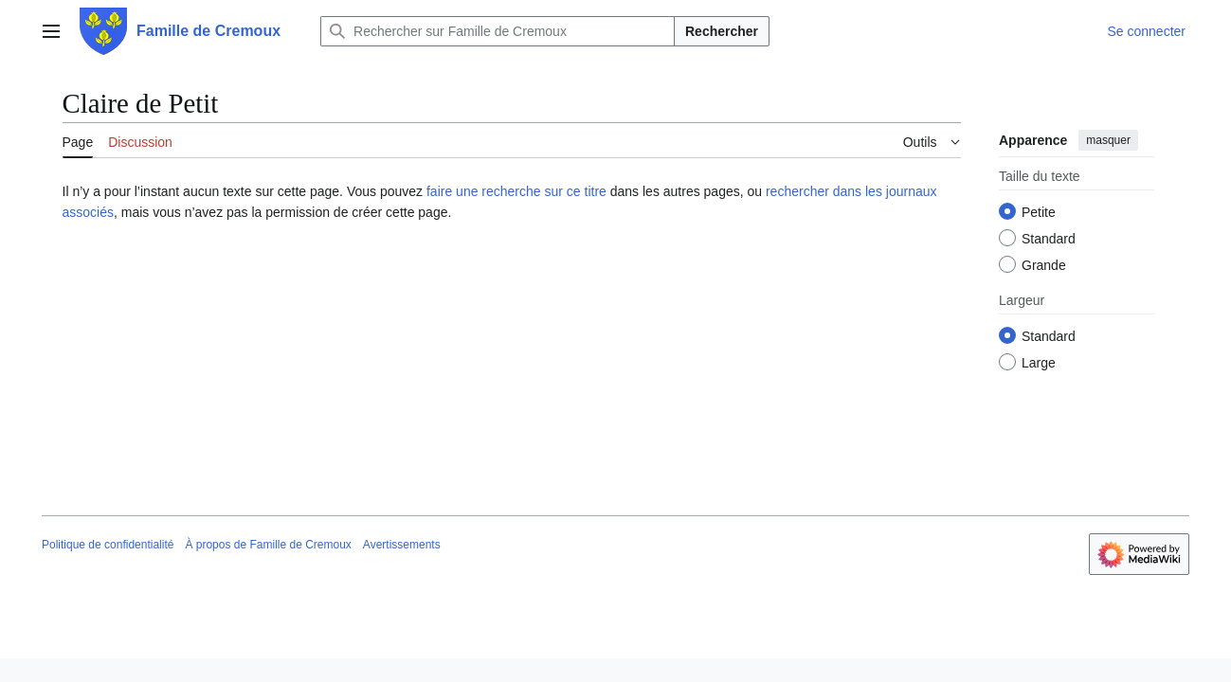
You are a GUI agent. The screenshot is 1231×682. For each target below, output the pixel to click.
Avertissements (402, 544)
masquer (1108, 140)
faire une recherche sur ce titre (516, 191)
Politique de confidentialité (107, 544)
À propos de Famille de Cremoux (268, 544)
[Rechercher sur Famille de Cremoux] (497, 31)
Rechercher (721, 31)
